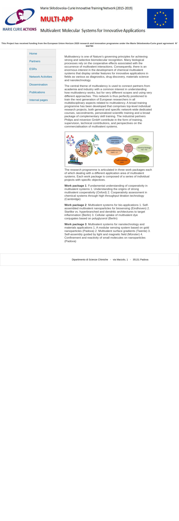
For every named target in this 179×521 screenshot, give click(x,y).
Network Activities (40, 76)
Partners (34, 61)
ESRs (33, 69)
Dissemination (38, 84)
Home (33, 53)
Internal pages (38, 100)
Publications (37, 92)
